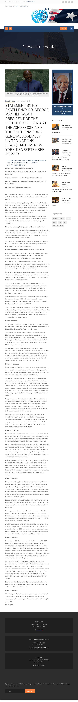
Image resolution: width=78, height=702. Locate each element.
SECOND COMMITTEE (58, 218)
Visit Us (63, 28)
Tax (60, 222)
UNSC (68, 218)
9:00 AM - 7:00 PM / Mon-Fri (20, 6)
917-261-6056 (30, 2)
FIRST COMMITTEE (58, 226)
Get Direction (39, 630)
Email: (6, 2)
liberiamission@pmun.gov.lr (41, 647)
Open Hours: (8, 6)
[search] (71, 28)
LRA (65, 222)
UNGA (54, 222)
